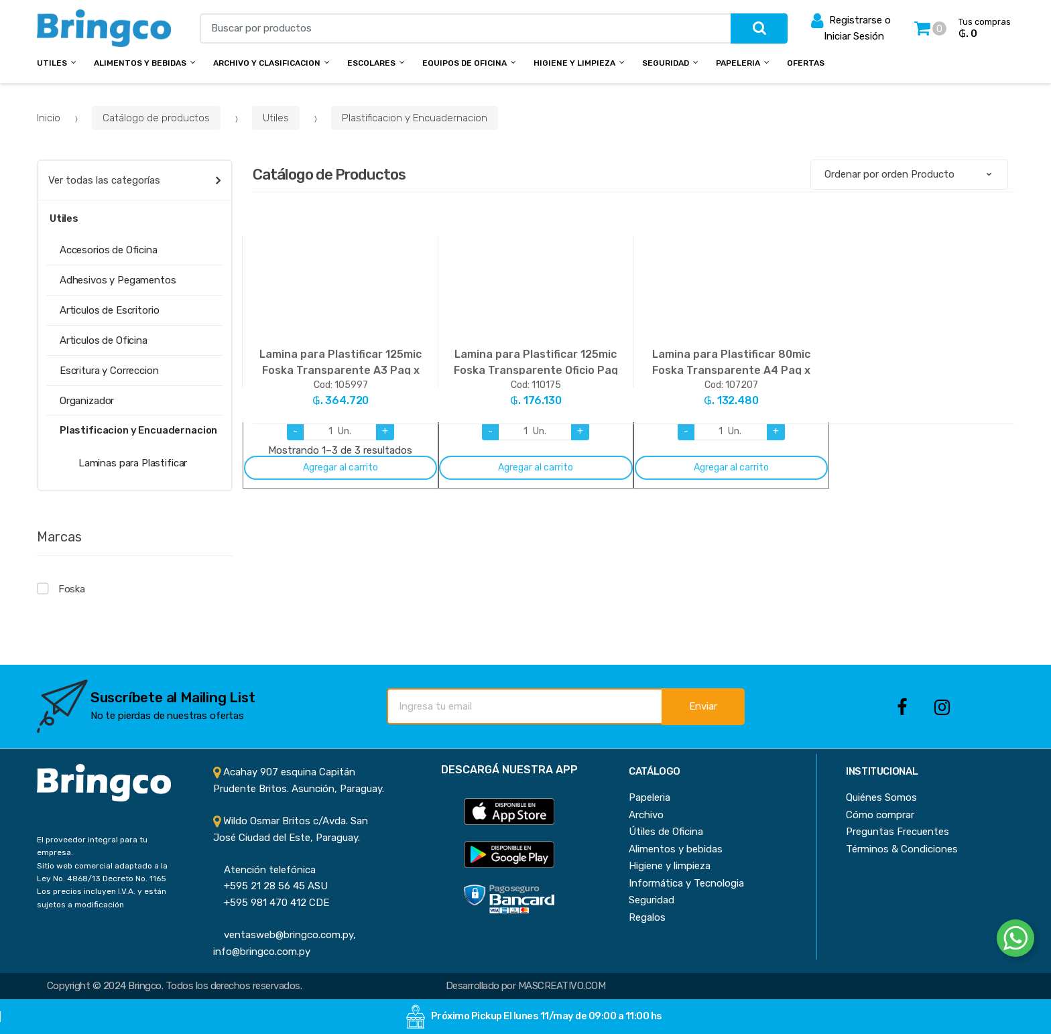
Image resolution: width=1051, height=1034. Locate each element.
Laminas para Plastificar (132, 463)
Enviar (703, 706)
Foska (71, 589)
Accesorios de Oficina (109, 250)
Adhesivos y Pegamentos (118, 280)
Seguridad (665, 63)
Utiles (52, 63)
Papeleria (738, 63)
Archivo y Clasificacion (266, 63)
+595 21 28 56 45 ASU (270, 886)
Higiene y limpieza (669, 866)
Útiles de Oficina (666, 832)
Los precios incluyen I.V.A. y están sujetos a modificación (101, 898)
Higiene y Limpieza (574, 63)
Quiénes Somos (881, 797)
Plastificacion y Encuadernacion (414, 118)
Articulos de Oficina (103, 340)
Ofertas (805, 63)
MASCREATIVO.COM (561, 986)
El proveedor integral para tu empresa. (92, 846)
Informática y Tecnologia (686, 883)
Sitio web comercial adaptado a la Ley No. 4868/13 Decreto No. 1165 (102, 872)
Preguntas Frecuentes (897, 832)
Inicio (48, 118)
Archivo (646, 815)
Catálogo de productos (156, 118)
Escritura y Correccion (109, 371)
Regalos (647, 917)
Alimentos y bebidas (140, 63)
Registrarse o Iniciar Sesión (851, 27)
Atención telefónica (264, 870)
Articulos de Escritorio (110, 310)
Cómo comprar (880, 815)
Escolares (371, 63)
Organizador (87, 401)
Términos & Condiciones (902, 849)
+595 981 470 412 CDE (271, 903)
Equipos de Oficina (464, 63)
